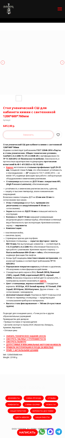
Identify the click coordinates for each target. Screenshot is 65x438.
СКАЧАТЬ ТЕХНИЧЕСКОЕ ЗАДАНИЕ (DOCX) (26, 336)
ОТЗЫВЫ (52, 398)
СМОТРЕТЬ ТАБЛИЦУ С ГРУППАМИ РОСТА (26, 339)
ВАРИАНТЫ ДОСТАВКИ (43, 411)
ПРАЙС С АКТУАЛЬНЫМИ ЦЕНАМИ (22, 350)
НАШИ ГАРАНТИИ (18, 411)
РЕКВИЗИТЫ (13, 404)
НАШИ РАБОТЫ (42, 417)
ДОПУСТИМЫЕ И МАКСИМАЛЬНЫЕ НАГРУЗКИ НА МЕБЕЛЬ (33, 344)
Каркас (9, 167)
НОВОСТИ (51, 404)
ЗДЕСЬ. (43, 280)
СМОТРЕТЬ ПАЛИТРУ (16, 341)
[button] (27, 432)
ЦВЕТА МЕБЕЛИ (22, 417)
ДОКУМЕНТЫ (14, 398)
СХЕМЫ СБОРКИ (32, 404)
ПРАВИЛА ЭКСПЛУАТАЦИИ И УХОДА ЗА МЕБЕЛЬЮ (29, 347)
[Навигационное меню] (60, 9)
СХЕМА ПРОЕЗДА (33, 398)
